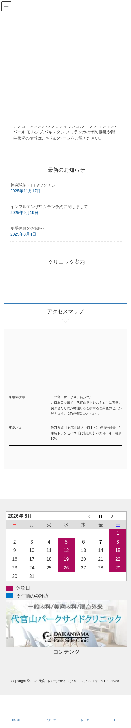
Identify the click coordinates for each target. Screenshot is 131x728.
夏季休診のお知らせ (28, 228)
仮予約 (85, 720)
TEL (116, 720)
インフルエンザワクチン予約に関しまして (49, 206)
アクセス (51, 720)
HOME (16, 720)
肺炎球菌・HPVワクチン (33, 185)
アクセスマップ (65, 374)
